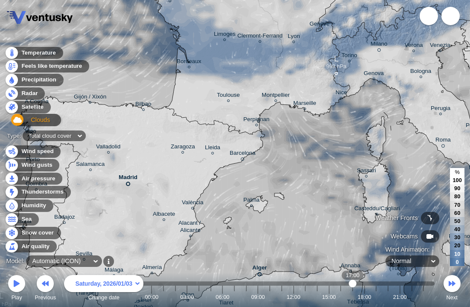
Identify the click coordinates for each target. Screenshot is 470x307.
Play (16, 289)
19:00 (376, 297)
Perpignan (256, 120)
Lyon (294, 37)
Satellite (28, 109)
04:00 (199, 297)
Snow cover (33, 233)
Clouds (26, 123)
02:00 (175, 297)
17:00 (353, 297)
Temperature (34, 55)
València (193, 203)
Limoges (225, 35)
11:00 (282, 297)
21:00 (400, 297)
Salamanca (90, 165)
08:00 (246, 297)
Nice (341, 93)
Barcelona (243, 154)
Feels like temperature (47, 69)
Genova (374, 74)
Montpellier (276, 96)
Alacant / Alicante (190, 228)
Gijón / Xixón (90, 97)
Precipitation (34, 82)
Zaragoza (183, 147)
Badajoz (64, 218)
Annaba (350, 266)
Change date (103, 289)
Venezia (440, 46)
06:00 (222, 297)
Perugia (440, 109)
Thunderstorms (38, 192)
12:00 (294, 297)
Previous (45, 289)
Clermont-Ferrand (260, 36)
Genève (319, 24)
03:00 (187, 297)
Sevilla (84, 254)
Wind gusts (32, 165)
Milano (379, 45)
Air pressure (33, 179)
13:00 (305, 297)
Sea (22, 219)
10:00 (270, 297)
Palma (251, 201)
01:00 (163, 297)
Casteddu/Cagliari (377, 209)
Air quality (31, 246)
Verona (414, 46)
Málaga (114, 270)
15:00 (329, 297)
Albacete (164, 215)
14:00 (317, 297)
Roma (443, 141)
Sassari (366, 171)
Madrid (128, 179)
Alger (259, 269)
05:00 (211, 297)
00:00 (151, 297)
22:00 (411, 297)
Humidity (29, 206)
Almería (152, 268)
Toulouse (228, 96)
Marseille (304, 104)
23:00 (423, 297)
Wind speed (33, 151)
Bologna (420, 72)
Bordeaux (189, 62)
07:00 (234, 297)
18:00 (364, 297)
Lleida (212, 148)
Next (452, 289)
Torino (349, 56)
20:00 (388, 297)
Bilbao (143, 105)
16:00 (340, 297)
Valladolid (108, 147)
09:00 (258, 297)
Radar (25, 96)
